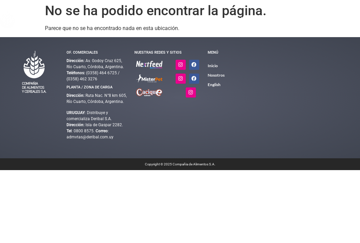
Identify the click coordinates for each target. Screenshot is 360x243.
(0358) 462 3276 (82, 79)
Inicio (118, 19)
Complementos (185, 19)
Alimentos (145, 19)
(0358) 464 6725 (102, 73)
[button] (144, 19)
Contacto (317, 19)
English (349, 19)
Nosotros (291, 19)
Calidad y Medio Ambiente (243, 19)
